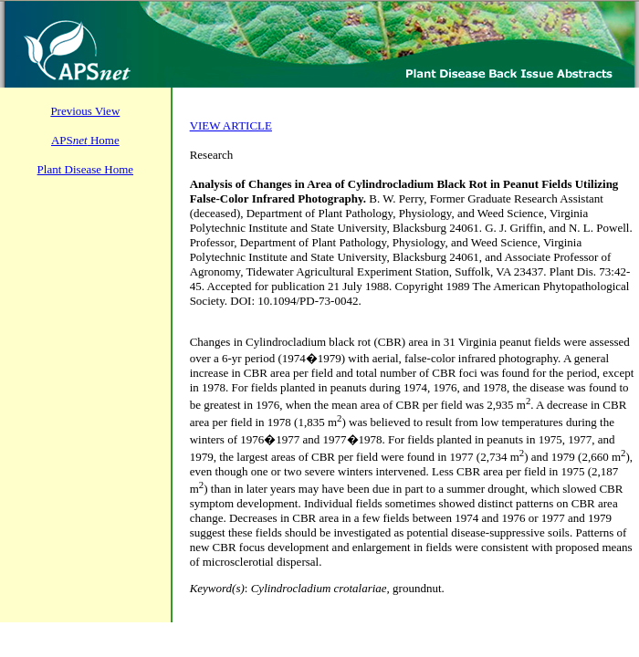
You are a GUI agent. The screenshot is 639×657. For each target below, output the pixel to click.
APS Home (85, 140)
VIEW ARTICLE (231, 125)
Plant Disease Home (85, 169)
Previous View (85, 111)
